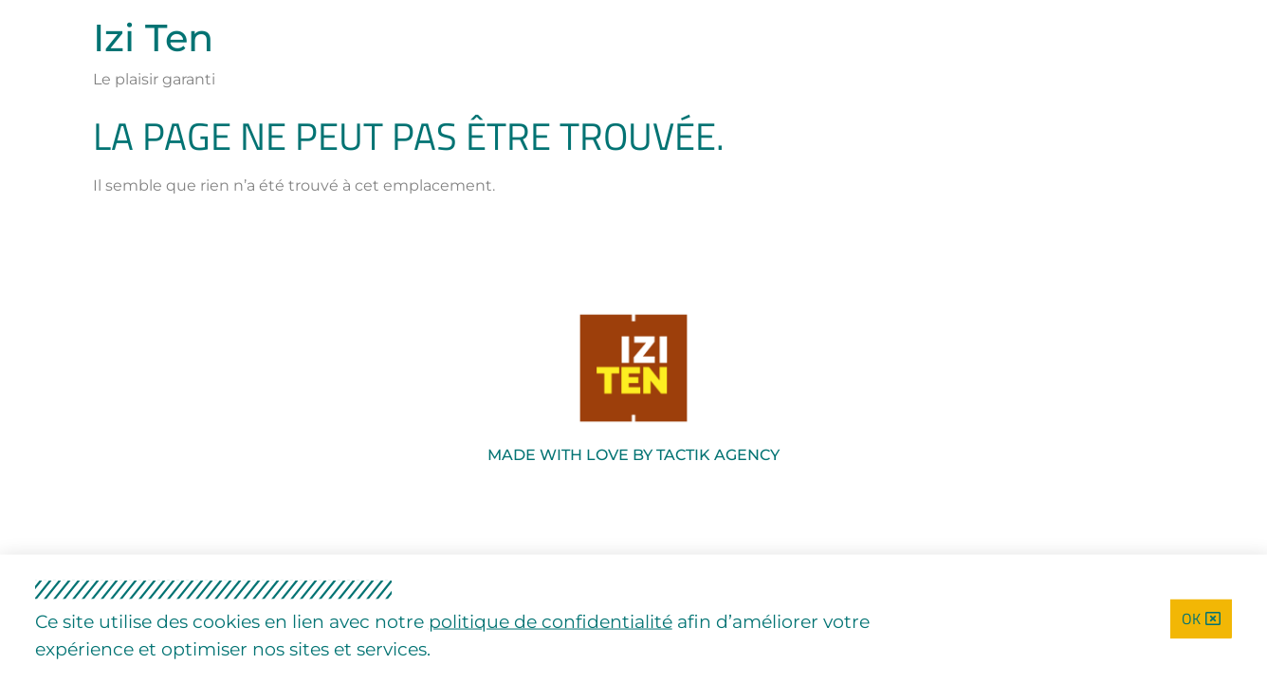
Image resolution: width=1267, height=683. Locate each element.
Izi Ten (153, 37)
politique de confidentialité (550, 622)
